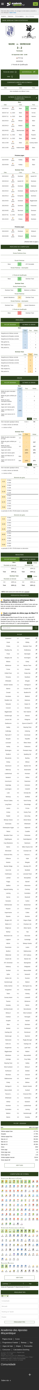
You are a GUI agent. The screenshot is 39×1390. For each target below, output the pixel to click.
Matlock (27, 982)
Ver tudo (19, 1165)
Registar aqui (20, 1352)
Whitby (27, 642)
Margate (27, 862)
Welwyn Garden (27, 943)
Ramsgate (27, 1017)
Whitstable (8, 681)
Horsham (27, 773)
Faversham (8, 947)
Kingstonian (8, 1047)
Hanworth (27, 974)
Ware (12, 44)
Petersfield (27, 989)
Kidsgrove (27, 719)
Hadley (20, 159)
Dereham (25, 44)
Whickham (8, 1055)
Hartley (8, 746)
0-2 (27, 135)
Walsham (33, 186)
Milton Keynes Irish (27, 847)
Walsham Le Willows (30, 290)
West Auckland (27, 1013)
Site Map (3, 1354)
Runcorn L (27, 854)
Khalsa (20, 219)
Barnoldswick (27, 1009)
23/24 (12, 109)
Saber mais (12, 12)
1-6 (18, 939)
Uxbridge (8, 1059)
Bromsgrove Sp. (27, 986)
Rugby (8, 881)
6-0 (18, 750)
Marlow (8, 688)
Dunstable (33, 108)
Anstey (8, 812)
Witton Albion (27, 742)
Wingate (27, 681)
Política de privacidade (19, 1358)
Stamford (27, 1036)
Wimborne (27, 1001)
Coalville (27, 831)
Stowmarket (27, 769)
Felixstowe (34, 205)
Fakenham (27, 781)
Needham (27, 677)
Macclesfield (27, 1055)
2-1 (27, 108)
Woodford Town (8, 835)
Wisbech (33, 231)
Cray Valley (27, 1059)
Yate (27, 932)
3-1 (18, 650)
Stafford (8, 885)
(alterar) (28, 1287)
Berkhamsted (20, 130)
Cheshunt (27, 908)
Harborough (8, 1036)
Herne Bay (27, 816)
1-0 (27, 130)
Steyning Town (27, 727)
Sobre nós (5, 1380)
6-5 (27, 219)
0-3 (27, 113)
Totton (8, 993)
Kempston (20, 196)
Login (35, 4)
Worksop (8, 796)
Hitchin (8, 943)
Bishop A (8, 1013)
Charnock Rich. (8, 854)
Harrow (34, 116)
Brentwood (27, 1032)
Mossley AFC (27, 866)
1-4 (18, 835)
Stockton (27, 916)
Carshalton (27, 893)
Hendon (33, 138)
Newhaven (27, 843)
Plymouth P (8, 735)
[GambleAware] (5, 1384)
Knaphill (8, 1020)
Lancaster (8, 742)
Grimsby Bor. (27, 793)
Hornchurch (8, 781)
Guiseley (8, 1005)
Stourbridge (27, 804)
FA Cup (19, 58)
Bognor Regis (27, 920)
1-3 (27, 116)
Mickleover (8, 665)
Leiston (8, 808)
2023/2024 (19, 61)
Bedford (8, 951)
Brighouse (8, 928)
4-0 (18, 989)
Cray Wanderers (8, 843)
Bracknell (27, 897)
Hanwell (27, 1020)
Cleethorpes (8, 874)
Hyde (27, 858)
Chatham (8, 1017)
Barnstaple (27, 654)
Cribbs (27, 912)
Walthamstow (27, 951)
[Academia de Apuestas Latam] (22, 1375)
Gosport (27, 638)
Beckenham (27, 905)
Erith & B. (8, 1044)
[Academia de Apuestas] (18, 1375)
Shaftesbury (27, 650)
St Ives (34, 113)
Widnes (8, 661)
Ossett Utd (8, 959)
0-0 (27, 181)
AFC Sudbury (27, 955)
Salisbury (8, 966)
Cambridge (27, 939)
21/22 (12, 143)
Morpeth (8, 739)
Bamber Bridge (8, 866)
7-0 (18, 769)
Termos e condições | (7, 1358)
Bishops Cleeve (8, 820)
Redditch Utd (8, 700)
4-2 (18, 800)
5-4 (18, 905)
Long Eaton (8, 804)
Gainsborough (8, 982)
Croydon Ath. (27, 688)
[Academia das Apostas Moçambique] (2, 1375)
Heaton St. (27, 704)
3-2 (19, 279)
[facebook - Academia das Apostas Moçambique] (6, 1370)
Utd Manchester (8, 1009)
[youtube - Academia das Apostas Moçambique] (2, 1370)
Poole (8, 654)
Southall (8, 970)
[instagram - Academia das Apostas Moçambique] (10, 1370)
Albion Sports (27, 928)
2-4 (27, 138)
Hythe (8, 974)
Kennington (27, 657)
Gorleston (27, 785)
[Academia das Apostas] (6, 1375)
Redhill (8, 816)
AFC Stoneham (8, 962)
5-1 (18, 712)
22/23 (12, 121)
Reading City (8, 650)
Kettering (27, 731)
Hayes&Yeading (8, 889)
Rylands (8, 916)
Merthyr (8, 932)
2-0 (27, 205)
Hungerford (8, 989)
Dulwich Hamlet (8, 685)
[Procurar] (36, 628)
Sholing (27, 993)
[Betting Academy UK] (26, 1375)
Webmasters (21, 1355)
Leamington (8, 789)
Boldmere (27, 700)
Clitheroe (8, 858)
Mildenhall (8, 955)
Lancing (8, 893)
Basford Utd (27, 766)
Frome (8, 669)
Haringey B (27, 685)
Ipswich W (34, 176)
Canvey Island (34, 142)
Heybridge (8, 785)
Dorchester (27, 735)
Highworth (27, 827)
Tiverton (8, 1001)
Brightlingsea (8, 839)
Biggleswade (33, 200)
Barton (8, 847)
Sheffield (27, 796)
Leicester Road (27, 874)
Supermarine (8, 912)
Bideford (27, 696)
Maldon (20, 125)
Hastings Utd (27, 1044)
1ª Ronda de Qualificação (19, 64)
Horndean (8, 696)
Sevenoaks (8, 823)
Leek (8, 793)
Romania (8, 677)
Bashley (27, 758)
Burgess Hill (8, 920)
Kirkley (8, 762)
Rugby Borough (27, 1040)
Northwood (27, 1028)
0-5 (18, 955)
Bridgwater (27, 966)
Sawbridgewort (27, 839)
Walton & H (8, 924)
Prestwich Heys (27, 750)
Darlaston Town (27, 646)
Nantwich (8, 777)
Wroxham (20, 210)
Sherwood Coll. (8, 935)
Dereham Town (30, 279)
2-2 (27, 142)
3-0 (27, 147)
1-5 (18, 1017)
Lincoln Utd (8, 719)
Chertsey (27, 889)
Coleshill (27, 789)
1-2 (27, 210)
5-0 (18, 700)
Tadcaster (8, 704)
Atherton (27, 715)
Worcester (27, 935)
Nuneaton (8, 901)
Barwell (27, 881)
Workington (8, 750)
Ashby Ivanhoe (8, 986)
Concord (8, 708)
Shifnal (27, 777)
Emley (27, 661)
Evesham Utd (27, 851)
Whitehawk (27, 823)
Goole (8, 642)
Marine (27, 1005)
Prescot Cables (8, 800)
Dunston (27, 978)
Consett (8, 692)
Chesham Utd (27, 924)
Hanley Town (27, 812)
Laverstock (8, 638)
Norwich (33, 215)
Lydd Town (27, 1047)
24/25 (12, 232)
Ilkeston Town (27, 665)
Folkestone (27, 746)
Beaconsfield (27, 970)
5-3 (18, 758)
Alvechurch (8, 766)
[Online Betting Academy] (14, 1375)
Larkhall (8, 878)
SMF (11, 1354)
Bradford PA (27, 692)
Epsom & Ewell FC (27, 723)
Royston (33, 135)
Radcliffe (27, 739)
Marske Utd (27, 959)
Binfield (8, 1028)
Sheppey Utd (8, 657)
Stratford (8, 754)
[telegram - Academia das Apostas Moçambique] (14, 1370)
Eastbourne (8, 723)
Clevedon (27, 669)
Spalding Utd (33, 191)
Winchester (8, 851)
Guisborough (8, 715)
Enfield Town (8, 673)
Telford (8, 831)
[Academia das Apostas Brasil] (10, 1375)
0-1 (27, 191)
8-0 (18, 1051)
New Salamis (27, 712)
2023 (13, 113)
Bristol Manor (27, 820)
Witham (20, 120)
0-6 (18, 642)
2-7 (18, 638)
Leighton (8, 939)
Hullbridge (8, 731)
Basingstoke (27, 962)
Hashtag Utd (8, 1032)
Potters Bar (27, 673)
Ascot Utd (8, 870)
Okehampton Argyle (8, 827)
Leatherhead (8, 773)
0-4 (27, 215)
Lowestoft (27, 997)
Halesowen (8, 1040)
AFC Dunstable (30, 264)
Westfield (27, 870)
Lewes (27, 947)
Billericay (8, 769)
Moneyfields (27, 878)
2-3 (18, 681)
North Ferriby (27, 800)
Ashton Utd (8, 978)
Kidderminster (20, 147)
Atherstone (27, 885)
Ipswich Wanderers (9, 297)
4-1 (27, 159)
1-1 (27, 176)
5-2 (18, 1113)
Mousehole (8, 758)
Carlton (27, 901)
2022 (13, 135)
